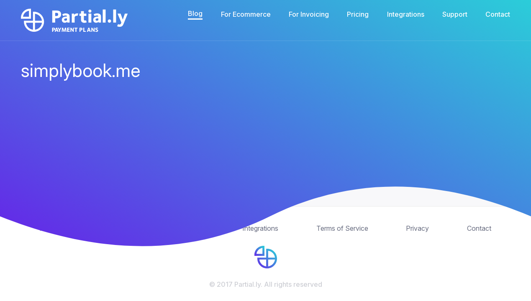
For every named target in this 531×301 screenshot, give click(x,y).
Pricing (358, 14)
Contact (497, 14)
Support (454, 14)
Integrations (405, 14)
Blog (195, 13)
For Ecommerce (246, 14)
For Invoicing (309, 14)
